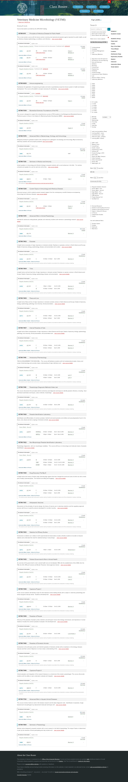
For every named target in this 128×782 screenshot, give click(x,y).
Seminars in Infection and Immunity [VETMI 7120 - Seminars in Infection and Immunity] (40, 161)
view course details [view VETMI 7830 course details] (59, 730)
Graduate (94, 49)
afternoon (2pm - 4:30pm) (98, 136)
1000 (93, 83)
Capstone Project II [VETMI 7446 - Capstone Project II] (36, 670)
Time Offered (115, 49)
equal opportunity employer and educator (66, 772)
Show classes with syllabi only (100, 35)
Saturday (94, 125)
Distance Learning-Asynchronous (101, 207)
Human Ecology (96, 72)
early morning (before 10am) (99, 131)
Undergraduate (96, 47)
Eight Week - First (96, 192)
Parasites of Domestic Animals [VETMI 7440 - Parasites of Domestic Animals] (39, 643)
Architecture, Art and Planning (100, 60)
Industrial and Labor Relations (100, 74)
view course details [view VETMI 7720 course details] (61, 705)
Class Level (114, 41)
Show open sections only (98, 33)
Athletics (94, 64)
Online (94, 216)
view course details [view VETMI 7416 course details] (68, 363)
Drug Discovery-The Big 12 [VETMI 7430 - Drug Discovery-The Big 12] (38, 473)
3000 (93, 87)
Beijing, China (95, 144)
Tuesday (94, 118)
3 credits (94, 107)
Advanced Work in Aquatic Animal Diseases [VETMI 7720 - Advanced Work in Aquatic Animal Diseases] (43, 699)
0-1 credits (95, 102)
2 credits (94, 105)
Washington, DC (96, 163)
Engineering (95, 69)
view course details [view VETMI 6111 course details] (57, 39)
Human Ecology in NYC (98, 153)
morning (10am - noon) (98, 133)
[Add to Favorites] (25, 51)
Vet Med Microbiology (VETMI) (99, 42)
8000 (93, 95)
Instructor (113, 62)
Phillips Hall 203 (40, 102)
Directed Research (97, 206)
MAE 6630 (45, 96)
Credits (113, 44)
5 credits (94, 110)
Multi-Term (94, 228)
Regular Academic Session (99, 186)
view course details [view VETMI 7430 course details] (60, 478)
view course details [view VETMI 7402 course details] (67, 247)
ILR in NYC (95, 154)
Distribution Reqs (116, 54)
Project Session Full (97, 197)
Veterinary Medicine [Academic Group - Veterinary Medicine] (24, 22)
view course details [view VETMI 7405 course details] (60, 304)
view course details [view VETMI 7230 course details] (42, 194)
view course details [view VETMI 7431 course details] (62, 508)
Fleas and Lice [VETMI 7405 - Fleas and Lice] (34, 298)
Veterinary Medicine (97, 54)
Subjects (113, 31)
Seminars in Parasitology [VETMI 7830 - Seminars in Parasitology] (37, 725)
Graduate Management (98, 51)
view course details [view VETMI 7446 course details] (59, 676)
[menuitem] (78, 6)
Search (93, 25)
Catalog (61, 761)
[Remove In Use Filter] (108, 37)
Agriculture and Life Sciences (100, 58)
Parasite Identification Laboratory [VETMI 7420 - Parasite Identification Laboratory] (40, 414)
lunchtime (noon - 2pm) (98, 135)
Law (93, 52)
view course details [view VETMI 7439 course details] (62, 621)
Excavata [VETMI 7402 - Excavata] (32, 241)
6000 (93, 92)
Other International (97, 160)
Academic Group (116, 38)
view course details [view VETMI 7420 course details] (54, 420)
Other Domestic (96, 158)
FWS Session (95, 195)
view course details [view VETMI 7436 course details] (55, 594)
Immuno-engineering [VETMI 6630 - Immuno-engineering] (36, 83)
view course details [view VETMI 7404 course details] (64, 274)
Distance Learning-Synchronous (100, 209)
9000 (93, 97)
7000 (93, 94)
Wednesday (95, 120)
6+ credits (94, 112)
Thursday (94, 122)
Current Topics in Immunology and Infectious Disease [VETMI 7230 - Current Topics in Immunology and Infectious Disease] (46, 189)
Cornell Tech (95, 67)
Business (94, 65)
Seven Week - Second (98, 190)
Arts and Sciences (97, 62)
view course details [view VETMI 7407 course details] (59, 333)
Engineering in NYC (97, 149)
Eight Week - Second (97, 193)
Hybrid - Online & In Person (99, 211)
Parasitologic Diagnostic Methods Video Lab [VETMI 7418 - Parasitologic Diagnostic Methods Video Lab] (44, 387)
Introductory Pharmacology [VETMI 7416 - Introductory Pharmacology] (38, 357)
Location (113, 51)
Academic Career (116, 34)
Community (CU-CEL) (99, 181)
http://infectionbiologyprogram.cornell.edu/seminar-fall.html (39, 183)
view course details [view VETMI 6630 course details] (63, 89)
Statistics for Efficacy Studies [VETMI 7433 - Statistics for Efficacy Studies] (39, 532)
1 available (37, 93)
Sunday (94, 127)
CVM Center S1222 (40, 52)
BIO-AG (99, 172)
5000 (93, 90)
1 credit (94, 103)
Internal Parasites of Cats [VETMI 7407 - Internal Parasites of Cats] (37, 328)
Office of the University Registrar (51, 759)
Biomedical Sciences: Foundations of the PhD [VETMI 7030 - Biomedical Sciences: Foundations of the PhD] (44, 110)
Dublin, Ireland (96, 148)
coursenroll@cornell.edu (32, 764)
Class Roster (58, 7)
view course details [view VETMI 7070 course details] (47, 141)
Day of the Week (115, 46)
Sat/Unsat (94, 227)
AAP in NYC (95, 142)
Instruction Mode (116, 64)
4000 (93, 89)
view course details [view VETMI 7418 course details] (58, 392)
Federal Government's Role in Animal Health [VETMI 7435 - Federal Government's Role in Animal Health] (43, 559)
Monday (94, 116)
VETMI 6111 (67, 46)
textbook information (84, 761)
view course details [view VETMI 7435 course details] (66, 565)
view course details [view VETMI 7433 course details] (62, 538)
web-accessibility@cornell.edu (98, 767)
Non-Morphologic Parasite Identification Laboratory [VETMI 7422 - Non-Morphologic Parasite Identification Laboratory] (46, 442)
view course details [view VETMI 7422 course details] (29, 448)
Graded (94, 225)
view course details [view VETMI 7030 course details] (69, 116)
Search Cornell (109, 1)
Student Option (96, 223)
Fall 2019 (96, 20)
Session (113, 59)
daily (88, 759)
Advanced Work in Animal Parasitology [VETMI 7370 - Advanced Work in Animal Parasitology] (42, 216)
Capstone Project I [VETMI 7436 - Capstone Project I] (35, 589)
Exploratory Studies (116, 56)
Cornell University (22, 775)
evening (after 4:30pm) (98, 138)
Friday (93, 123)
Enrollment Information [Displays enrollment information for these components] (24, 43)
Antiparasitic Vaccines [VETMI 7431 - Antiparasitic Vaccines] (36, 502)
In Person (94, 213)
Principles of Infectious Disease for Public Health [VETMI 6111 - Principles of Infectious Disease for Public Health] (45, 33)
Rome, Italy (95, 161)
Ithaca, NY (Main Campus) (98, 156)
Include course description (99, 32)
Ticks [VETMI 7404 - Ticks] (31, 269)
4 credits (94, 109)
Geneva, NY (95, 151)
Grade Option (115, 67)
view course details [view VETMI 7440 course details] (64, 649)
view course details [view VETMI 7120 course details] (53, 167)
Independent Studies (97, 214)
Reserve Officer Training (98, 77)
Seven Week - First (97, 188)
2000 (93, 85)
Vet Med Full (95, 198)
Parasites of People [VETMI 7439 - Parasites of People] (36, 616)
